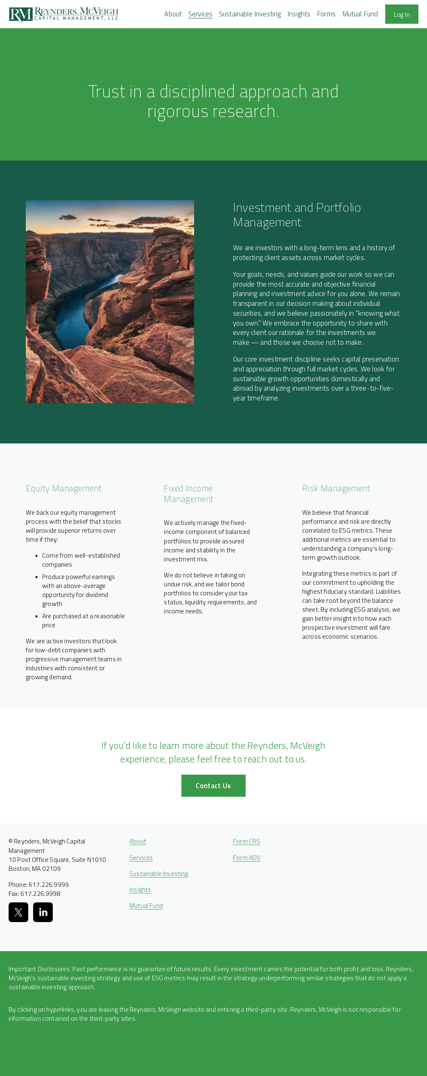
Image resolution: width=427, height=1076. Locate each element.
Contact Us (213, 785)
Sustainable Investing (250, 14)
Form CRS (246, 841)
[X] (18, 912)
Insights (298, 14)
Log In (402, 14)
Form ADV (246, 857)
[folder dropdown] (173, 14)
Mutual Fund (360, 14)
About (137, 841)
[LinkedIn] (43, 912)
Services (141, 857)
